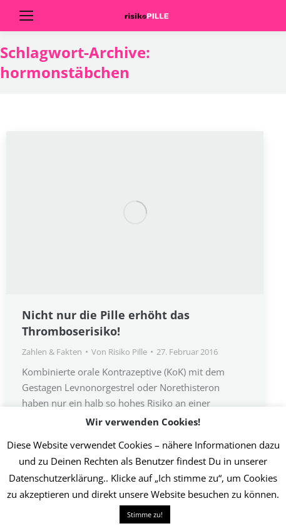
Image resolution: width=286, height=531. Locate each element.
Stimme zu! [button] (145, 514)
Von (119, 351)
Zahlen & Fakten (52, 351)
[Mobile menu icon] (26, 15)
